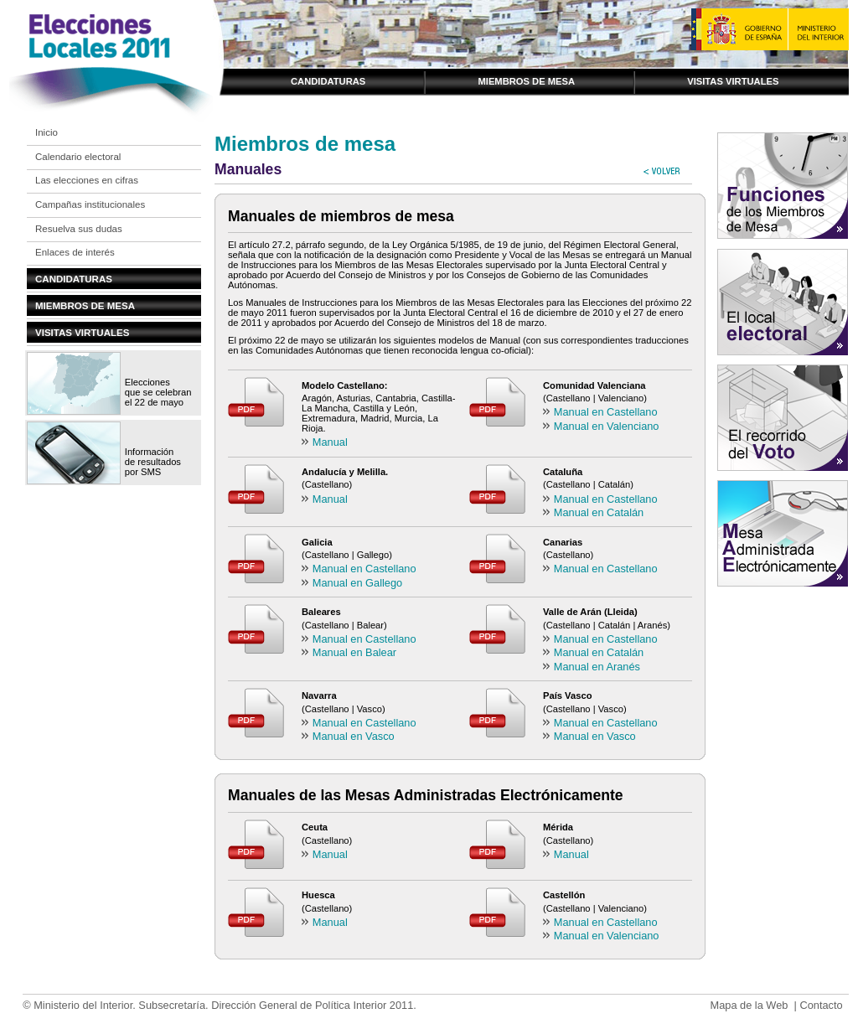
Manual (330, 442)
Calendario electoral (78, 157)
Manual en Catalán (599, 512)
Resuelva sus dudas (78, 229)
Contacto (820, 1005)
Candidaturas (328, 81)
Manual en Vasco (354, 736)
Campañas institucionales (90, 204)
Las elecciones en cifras (86, 180)
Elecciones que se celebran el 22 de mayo (158, 392)
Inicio (46, 132)
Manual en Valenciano (606, 426)
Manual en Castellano (606, 412)
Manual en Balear (354, 652)
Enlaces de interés (75, 252)
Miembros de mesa (526, 81)
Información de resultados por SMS (153, 462)
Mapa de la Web (749, 1005)
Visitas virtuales (732, 81)
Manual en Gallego (357, 583)
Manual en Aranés (597, 666)
